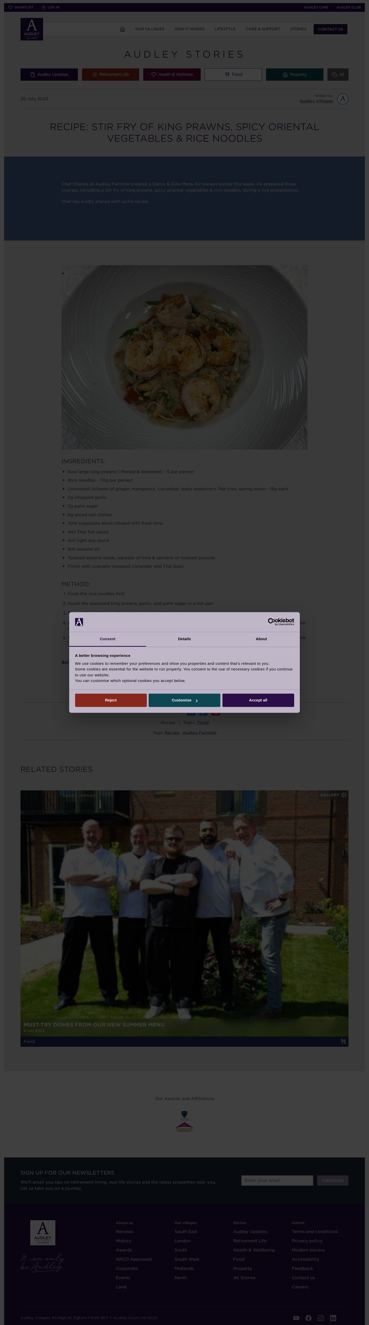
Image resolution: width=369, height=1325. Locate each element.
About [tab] (261, 639)
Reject (111, 700)
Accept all (258, 700)
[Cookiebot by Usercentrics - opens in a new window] (271, 622)
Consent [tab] (108, 639)
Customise (185, 700)
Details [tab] (184, 639)
